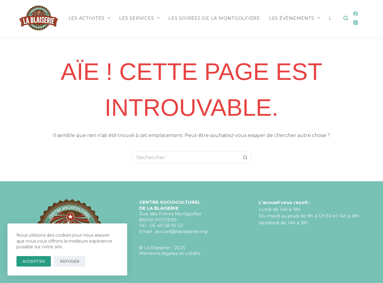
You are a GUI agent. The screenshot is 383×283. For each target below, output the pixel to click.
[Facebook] (355, 13)
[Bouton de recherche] (245, 157)
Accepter (33, 261)
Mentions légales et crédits (169, 253)
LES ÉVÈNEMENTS (296, 18)
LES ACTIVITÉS (91, 18)
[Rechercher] (346, 18)
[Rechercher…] (185, 157)
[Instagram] (355, 22)
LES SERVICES (140, 18)
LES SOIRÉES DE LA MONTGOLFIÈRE (214, 18)
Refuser (69, 261)
